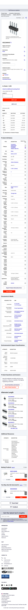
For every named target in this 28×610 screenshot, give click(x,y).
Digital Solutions (4, 536)
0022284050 (11, 409)
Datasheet (5, 74)
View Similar (9, 291)
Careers (3, 533)
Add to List (14, 104)
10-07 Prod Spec (17, 305)
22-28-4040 (16, 303)
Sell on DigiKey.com (5, 531)
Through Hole (13, 193)
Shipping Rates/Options (6, 547)
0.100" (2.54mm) (14, 168)
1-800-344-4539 (5, 560)
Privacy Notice (10, 521)
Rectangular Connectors (6, 14)
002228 (12, 283)
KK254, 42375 (14, 153)
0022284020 (11, 396)
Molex (3, 51)
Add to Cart (14, 99)
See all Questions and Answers (12, 384)
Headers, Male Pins (17, 14)
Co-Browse (4, 566)
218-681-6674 (5, 562)
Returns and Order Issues (6, 549)
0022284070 (11, 422)
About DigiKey (4, 528)
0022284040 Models (6, 79)
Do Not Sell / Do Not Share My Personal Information (14, 607)
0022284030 (11, 403)
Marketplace (3, 529)
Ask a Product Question (10, 387)
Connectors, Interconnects (14, 13)
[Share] (26, 17)
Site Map (3, 534)
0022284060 (11, 416)
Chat (3, 558)
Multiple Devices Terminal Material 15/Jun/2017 (17, 325)
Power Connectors (18, 315)
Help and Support (5, 544)
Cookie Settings (4, 602)
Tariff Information (5, 551)
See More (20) (14, 428)
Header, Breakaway (14, 162)
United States (4, 593)
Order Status (3, 546)
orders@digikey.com (6, 564)
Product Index (4, 13)
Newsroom (3, 537)
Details (21, 479)
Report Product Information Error (14, 287)
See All (13, 467)
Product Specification (18, 308)
